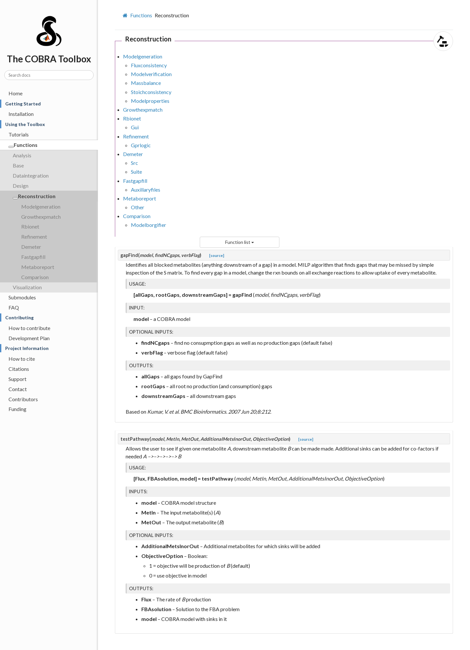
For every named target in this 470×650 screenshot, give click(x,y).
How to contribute (29, 328)
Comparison (35, 277)
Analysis (22, 155)
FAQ (13, 307)
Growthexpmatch (41, 217)
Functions (23, 145)
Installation (21, 114)
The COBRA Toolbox (51, 26)
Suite (136, 171)
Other (137, 207)
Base (18, 165)
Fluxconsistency (149, 65)
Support (17, 379)
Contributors (23, 399)
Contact (17, 389)
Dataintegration (31, 175)
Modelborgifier (148, 225)
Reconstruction (34, 196)
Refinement (34, 236)
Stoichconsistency (151, 92)
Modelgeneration (40, 206)
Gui (135, 127)
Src (134, 163)
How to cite (21, 359)
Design (20, 185)
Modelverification (151, 74)
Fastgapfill (33, 257)
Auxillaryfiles (145, 189)
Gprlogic (141, 145)
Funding (17, 409)
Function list (239, 242)
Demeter (31, 247)
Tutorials (18, 134)
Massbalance (146, 83)
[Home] (126, 15)
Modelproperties (150, 101)
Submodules (22, 297)
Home (15, 93)
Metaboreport (37, 267)
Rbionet (30, 226)
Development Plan (29, 338)
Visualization (27, 287)
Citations (18, 369)
